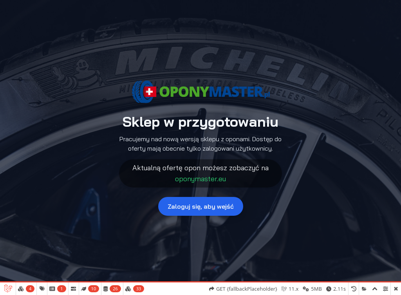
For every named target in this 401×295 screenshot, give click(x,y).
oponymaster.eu (200, 178)
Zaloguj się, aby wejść (201, 206)
